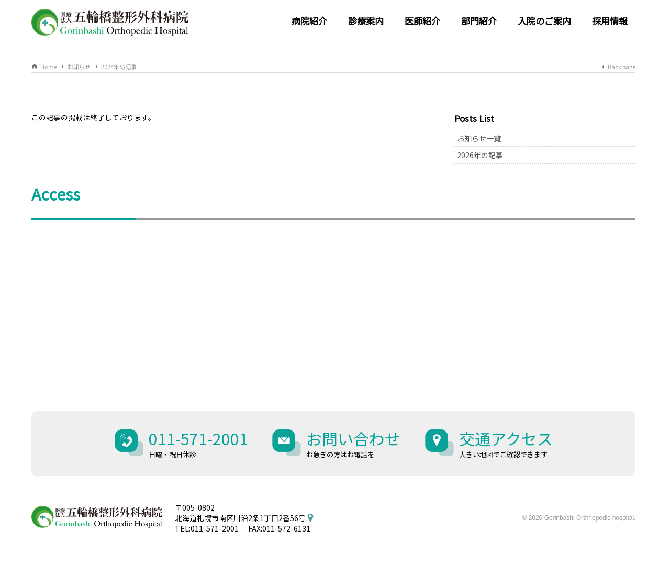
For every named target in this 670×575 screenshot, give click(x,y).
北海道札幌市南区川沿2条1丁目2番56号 (240, 518)
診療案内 (366, 20)
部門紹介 (479, 20)
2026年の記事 (480, 155)
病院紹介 (309, 20)
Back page (621, 66)
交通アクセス (506, 443)
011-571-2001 (198, 443)
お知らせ (79, 66)
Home (48, 66)
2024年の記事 (119, 66)
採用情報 (610, 20)
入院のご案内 (544, 20)
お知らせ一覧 (479, 138)
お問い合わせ (353, 443)
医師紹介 (422, 20)
